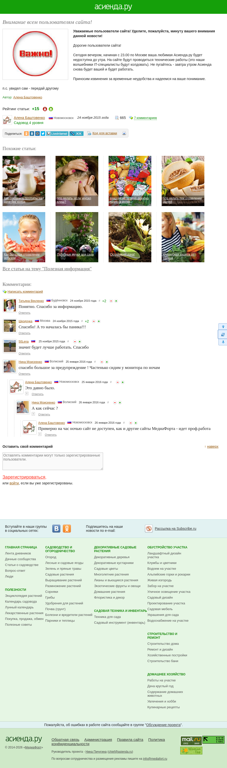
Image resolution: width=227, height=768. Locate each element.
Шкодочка (25, 321)
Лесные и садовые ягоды (64, 563)
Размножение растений (63, 586)
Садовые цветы (106, 568)
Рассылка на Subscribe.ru (175, 529)
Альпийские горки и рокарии (168, 574)
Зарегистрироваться (24, 477)
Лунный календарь (19, 607)
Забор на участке (160, 586)
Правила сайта (130, 739)
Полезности (15, 590)
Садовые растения (59, 574)
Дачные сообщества (20, 559)
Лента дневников (18, 553)
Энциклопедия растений (23, 596)
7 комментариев (145, 118)
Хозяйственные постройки (167, 655)
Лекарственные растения (24, 613)
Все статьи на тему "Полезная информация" (47, 268)
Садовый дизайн (160, 597)
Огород (50, 557)
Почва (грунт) (55, 609)
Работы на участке (161, 680)
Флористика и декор (109, 597)
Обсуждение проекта (163, 725)
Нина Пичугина (96, 751)
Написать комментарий (25, 291)
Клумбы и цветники (161, 563)
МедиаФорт (33, 747)
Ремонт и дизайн (160, 649)
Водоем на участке (161, 568)
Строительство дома (163, 644)
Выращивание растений (63, 580)
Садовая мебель (160, 609)
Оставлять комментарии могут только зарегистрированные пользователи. (53, 461)
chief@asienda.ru (120, 751)
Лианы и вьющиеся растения (116, 580)
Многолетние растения (111, 574)
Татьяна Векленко (31, 301)
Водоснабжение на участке (168, 620)
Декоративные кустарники (113, 563)
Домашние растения (109, 592)
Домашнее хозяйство (166, 674)
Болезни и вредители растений (69, 615)
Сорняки (51, 592)
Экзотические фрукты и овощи (117, 586)
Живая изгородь (159, 580)
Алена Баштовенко (27, 97)
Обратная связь (65, 739)
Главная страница (21, 547)
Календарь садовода (21, 601)
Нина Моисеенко (30, 362)
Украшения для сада (163, 615)
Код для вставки (105, 133)
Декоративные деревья (111, 557)
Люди (9, 576)
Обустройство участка (167, 547)
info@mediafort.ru (155, 758)
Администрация (98, 739)
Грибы (50, 597)
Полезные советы (18, 624)
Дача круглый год (160, 686)
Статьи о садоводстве (21, 565)
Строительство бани (162, 661)
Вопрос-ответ (15, 570)
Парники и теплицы (60, 620)
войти (14, 483)
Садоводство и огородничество (60, 549)
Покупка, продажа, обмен (24, 619)
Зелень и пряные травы (63, 568)
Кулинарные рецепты (163, 707)
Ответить (24, 312)
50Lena (24, 341)
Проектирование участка (166, 603)
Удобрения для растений (64, 603)
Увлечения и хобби (161, 701)
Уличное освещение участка (168, 592)
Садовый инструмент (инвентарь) (119, 622)
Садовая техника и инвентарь (120, 611)
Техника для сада (107, 617)
